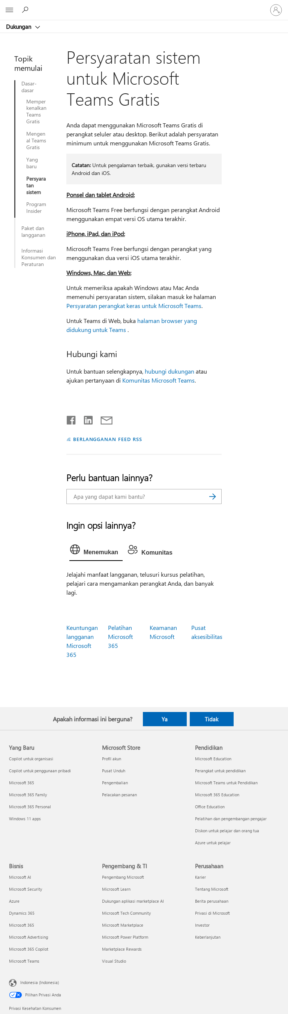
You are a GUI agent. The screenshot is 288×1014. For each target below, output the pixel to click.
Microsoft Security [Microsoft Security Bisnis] (25, 889)
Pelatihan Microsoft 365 (120, 636)
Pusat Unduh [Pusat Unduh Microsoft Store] (113, 770)
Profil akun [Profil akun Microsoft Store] (111, 758)
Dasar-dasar (29, 87)
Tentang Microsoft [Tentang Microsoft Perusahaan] (211, 889)
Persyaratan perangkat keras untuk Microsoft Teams (133, 306)
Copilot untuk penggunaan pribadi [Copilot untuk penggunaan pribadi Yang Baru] (40, 770)
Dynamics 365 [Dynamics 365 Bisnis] (21, 913)
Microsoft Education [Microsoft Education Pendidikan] (213, 758)
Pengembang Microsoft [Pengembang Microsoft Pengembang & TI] (123, 877)
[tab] (96, 551)
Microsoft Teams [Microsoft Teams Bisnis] (24, 961)
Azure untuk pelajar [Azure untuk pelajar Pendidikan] (213, 842)
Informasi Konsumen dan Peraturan (38, 257)
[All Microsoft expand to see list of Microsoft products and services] (9, 10)
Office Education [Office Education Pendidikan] (210, 806)
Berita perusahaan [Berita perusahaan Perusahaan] (211, 901)
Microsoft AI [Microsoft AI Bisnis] (20, 877)
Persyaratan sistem (36, 185)
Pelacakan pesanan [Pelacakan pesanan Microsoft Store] (119, 794)
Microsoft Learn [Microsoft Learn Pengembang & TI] (116, 889)
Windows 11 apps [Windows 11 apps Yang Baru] (25, 818)
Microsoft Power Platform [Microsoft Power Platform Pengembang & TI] (125, 937)
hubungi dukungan (169, 371)
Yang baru (32, 163)
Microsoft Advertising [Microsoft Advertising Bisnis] (28, 937)
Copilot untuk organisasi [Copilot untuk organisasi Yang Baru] (31, 758)
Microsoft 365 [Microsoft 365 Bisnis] (21, 925)
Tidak (211, 719)
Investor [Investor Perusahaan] (202, 925)
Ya (165, 719)
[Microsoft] (143, 5)
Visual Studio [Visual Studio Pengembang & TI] (114, 961)
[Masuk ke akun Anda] (276, 10)
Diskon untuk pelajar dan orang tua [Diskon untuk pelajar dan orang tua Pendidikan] (227, 830)
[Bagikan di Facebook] (71, 418)
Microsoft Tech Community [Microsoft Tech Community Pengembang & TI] (126, 913)
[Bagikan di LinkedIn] (85, 418)
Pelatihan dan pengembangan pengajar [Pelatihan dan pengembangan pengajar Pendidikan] (231, 818)
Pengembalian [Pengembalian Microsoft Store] (115, 782)
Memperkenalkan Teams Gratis (36, 111)
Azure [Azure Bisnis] (14, 901)
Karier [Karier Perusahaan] (200, 877)
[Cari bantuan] (26, 10)
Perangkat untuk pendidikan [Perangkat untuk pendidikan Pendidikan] (220, 770)
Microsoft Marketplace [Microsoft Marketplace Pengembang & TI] (122, 925)
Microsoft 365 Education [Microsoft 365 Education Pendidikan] (217, 794)
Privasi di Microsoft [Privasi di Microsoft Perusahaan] (212, 913)
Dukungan (19, 26)
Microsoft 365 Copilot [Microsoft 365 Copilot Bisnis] (28, 949)
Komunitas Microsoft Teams (158, 380)
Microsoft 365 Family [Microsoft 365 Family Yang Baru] (28, 794)
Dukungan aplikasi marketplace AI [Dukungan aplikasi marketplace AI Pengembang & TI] (133, 901)
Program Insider (36, 207)
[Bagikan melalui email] (103, 418)
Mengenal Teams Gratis (36, 140)
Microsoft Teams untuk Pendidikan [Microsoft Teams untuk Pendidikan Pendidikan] (226, 782)
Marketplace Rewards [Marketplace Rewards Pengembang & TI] (122, 949)
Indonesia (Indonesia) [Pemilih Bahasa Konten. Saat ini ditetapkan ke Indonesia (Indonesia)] (39, 982)
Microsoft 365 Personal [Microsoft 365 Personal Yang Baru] (30, 806)
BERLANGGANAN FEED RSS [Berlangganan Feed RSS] (107, 439)
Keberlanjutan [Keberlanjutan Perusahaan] (207, 937)
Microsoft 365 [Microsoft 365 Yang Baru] (21, 782)
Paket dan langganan (33, 231)
